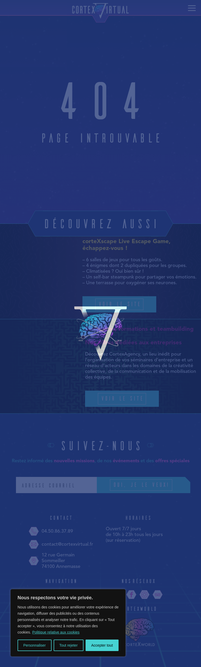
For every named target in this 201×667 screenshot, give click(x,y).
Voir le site (119, 303)
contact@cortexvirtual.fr (61, 544)
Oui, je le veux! (149, 485)
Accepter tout (102, 645)
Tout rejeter (68, 645)
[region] (68, 623)
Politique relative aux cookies (56, 632)
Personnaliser (34, 645)
